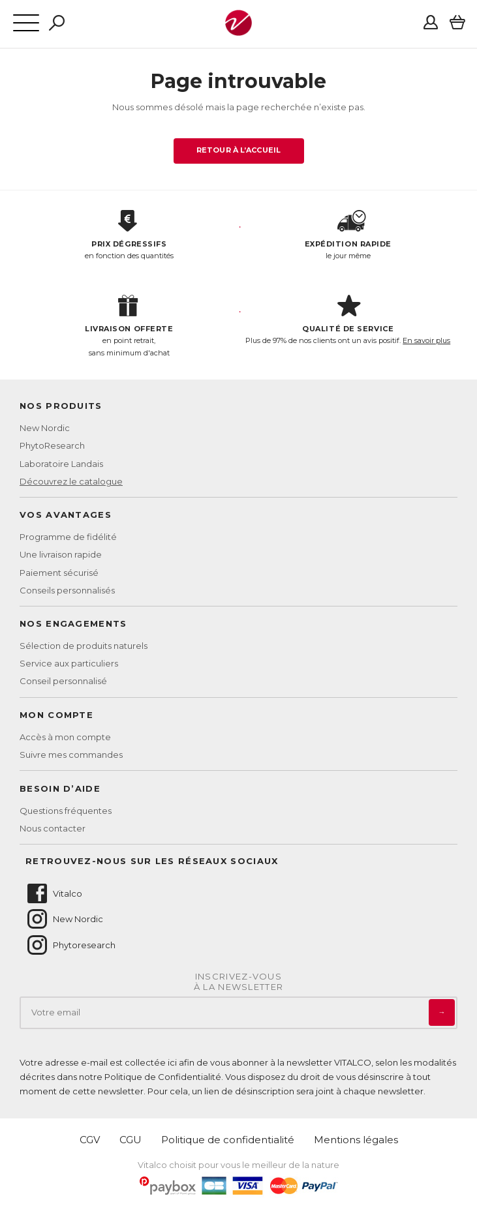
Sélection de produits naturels (83, 645)
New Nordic (45, 428)
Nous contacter (52, 828)
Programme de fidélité (68, 537)
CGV (90, 1139)
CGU (130, 1139)
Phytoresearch (70, 945)
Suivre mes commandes (71, 754)
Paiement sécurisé (59, 572)
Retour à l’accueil (238, 150)
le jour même (348, 235)
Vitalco (53, 893)
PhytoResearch (52, 445)
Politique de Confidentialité (162, 1076)
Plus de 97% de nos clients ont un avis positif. (348, 320)
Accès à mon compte (65, 737)
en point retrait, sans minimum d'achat (129, 326)
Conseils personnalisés (67, 590)
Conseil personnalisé (63, 681)
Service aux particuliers (69, 663)
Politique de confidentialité (227, 1139)
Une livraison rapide (61, 554)
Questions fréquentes (66, 810)
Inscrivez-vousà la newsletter (239, 982)
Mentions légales (356, 1139)
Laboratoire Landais (61, 463)
